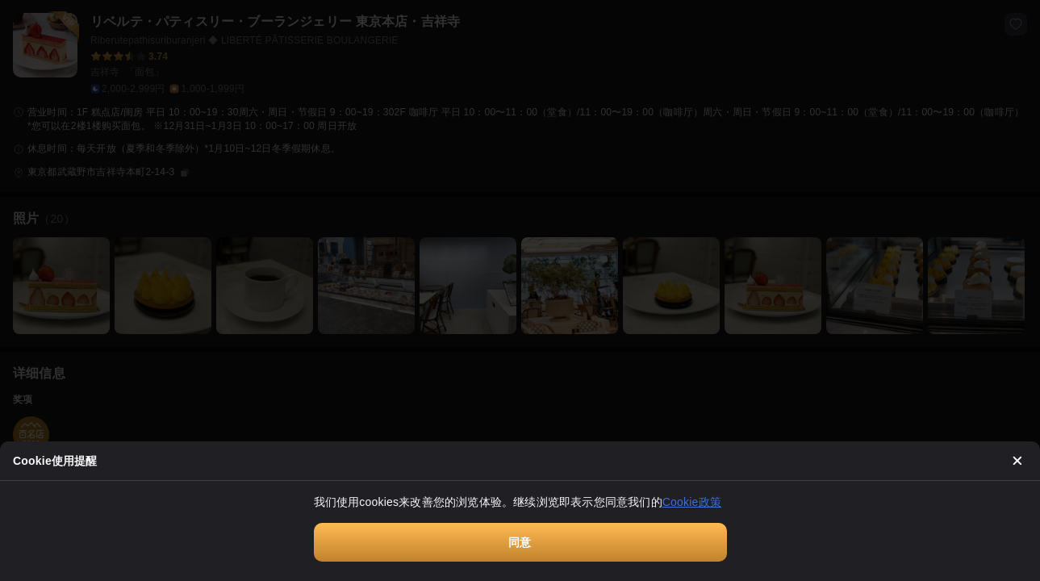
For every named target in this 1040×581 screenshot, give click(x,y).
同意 (519, 542)
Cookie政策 (691, 501)
